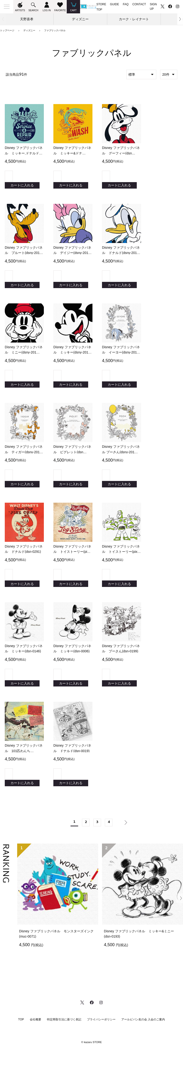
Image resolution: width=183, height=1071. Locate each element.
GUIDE (114, 4)
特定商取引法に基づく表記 (64, 1039)
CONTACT (139, 4)
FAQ (126, 4)
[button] (180, 19)
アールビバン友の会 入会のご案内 (143, 1039)
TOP (21, 1039)
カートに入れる (22, 187)
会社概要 (35, 1039)
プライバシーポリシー (101, 1039)
